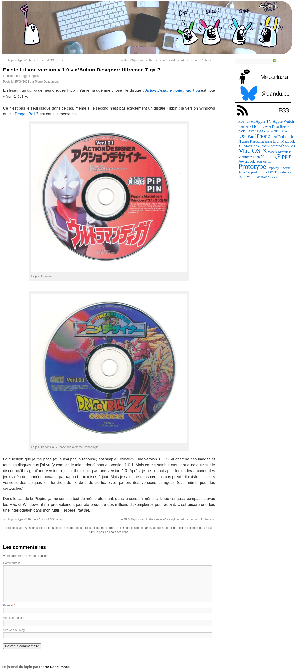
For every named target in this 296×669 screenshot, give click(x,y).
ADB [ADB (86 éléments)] (241, 121)
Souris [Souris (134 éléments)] (262, 172)
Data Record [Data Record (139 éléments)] (281, 126)
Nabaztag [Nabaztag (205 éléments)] (269, 156)
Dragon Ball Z (27, 114)
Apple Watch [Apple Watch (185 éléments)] (283, 121)
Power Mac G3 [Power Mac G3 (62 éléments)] (263, 161)
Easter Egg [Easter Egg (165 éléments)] (254, 131)
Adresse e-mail (13, 617)
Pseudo (8, 605)
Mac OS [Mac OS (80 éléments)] (290, 146)
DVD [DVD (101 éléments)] (241, 131)
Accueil (268, 5)
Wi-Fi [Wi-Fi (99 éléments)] (250, 177)
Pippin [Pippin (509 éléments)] (284, 156)
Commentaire (12, 563)
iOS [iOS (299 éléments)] (242, 136)
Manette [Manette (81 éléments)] (272, 152)
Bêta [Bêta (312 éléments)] (256, 126)
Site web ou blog (14, 630)
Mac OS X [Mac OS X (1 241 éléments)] (252, 150)
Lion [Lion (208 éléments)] (277, 141)
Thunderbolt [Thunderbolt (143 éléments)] (283, 172)
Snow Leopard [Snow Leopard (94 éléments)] (247, 172)
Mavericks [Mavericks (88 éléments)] (284, 152)
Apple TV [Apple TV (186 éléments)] (263, 121)
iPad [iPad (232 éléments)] (250, 136)
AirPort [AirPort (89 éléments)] (250, 121)
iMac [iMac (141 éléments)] (284, 131)
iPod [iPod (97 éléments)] (274, 137)
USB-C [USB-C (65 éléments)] (242, 176)
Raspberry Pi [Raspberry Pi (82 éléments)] (274, 168)
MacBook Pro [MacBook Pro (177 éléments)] (255, 146)
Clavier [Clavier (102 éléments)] (266, 127)
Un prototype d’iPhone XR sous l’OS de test (33, 60)
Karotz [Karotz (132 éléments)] (255, 141)
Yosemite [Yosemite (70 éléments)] (273, 176)
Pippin (35, 76)
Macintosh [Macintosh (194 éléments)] (275, 146)
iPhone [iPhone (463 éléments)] (262, 136)
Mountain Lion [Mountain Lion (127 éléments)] (249, 157)
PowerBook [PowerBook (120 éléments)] (246, 161)
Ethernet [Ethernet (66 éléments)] (268, 131)
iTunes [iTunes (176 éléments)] (243, 141)
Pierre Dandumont (46, 81)
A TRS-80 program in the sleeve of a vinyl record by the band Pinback (168, 60)
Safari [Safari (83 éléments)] (286, 168)
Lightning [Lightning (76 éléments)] (266, 141)
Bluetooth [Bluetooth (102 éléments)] (244, 127)
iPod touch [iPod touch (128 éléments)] (285, 137)
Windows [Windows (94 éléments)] (261, 177)
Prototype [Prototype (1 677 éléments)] (252, 166)
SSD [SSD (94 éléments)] (271, 172)
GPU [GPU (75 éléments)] (276, 131)
